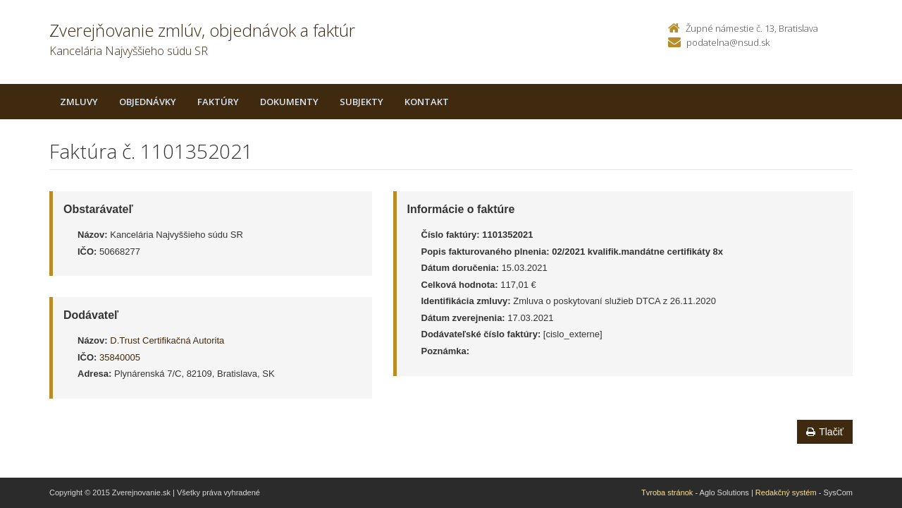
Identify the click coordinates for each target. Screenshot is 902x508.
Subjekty (361, 101)
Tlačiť (825, 431)
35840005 (119, 357)
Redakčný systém (786, 492)
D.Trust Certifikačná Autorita (167, 340)
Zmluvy (79, 101)
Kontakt (426, 101)
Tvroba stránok (667, 492)
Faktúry (218, 101)
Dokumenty (289, 101)
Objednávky (147, 101)
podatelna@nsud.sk (728, 42)
